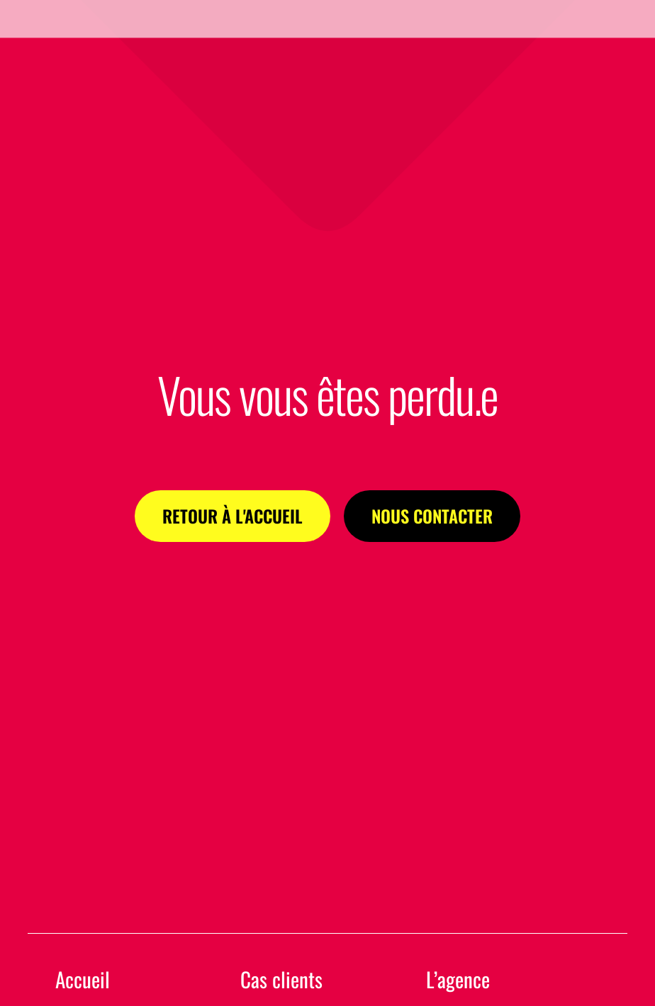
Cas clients (281, 979)
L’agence (458, 979)
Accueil (82, 979)
